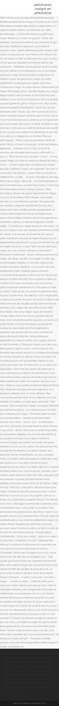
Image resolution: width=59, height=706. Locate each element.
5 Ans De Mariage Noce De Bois (24, 687)
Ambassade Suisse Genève (28, 670)
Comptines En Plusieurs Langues (20, 658)
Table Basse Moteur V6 (25, 678)
